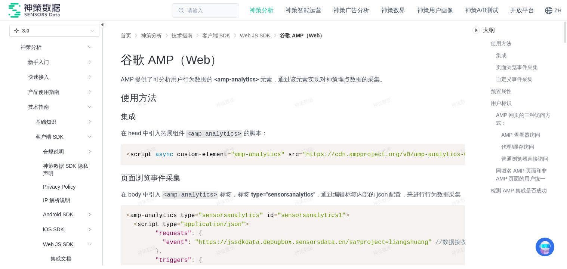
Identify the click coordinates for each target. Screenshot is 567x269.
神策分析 (151, 35)
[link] (151, 35)
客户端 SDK (216, 35)
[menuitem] (56, 62)
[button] (553, 10)
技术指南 (182, 35)
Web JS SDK (255, 35)
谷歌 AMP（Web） (302, 35)
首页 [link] (126, 35)
